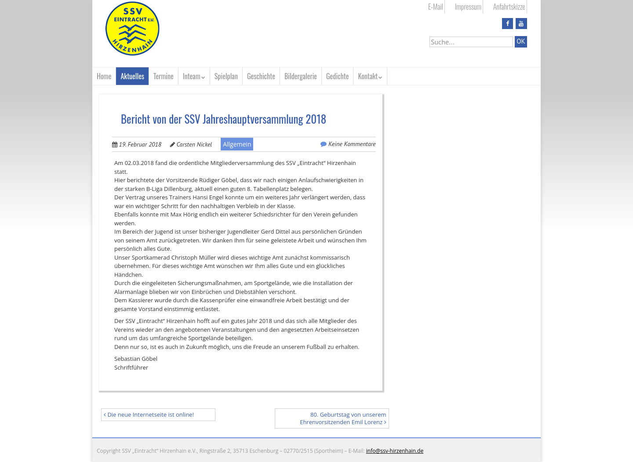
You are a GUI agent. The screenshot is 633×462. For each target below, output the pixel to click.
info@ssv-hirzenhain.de (394, 451)
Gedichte (337, 76)
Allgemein (237, 144)
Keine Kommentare (351, 144)
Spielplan (226, 76)
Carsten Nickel (194, 144)
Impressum (468, 6)
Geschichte (261, 76)
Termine (163, 76)
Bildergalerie (300, 76)
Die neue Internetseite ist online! (149, 414)
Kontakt (368, 76)
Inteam (191, 76)
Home (104, 76)
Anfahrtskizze (509, 6)
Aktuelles (132, 76)
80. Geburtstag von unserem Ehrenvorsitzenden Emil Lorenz (343, 418)
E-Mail (435, 6)
